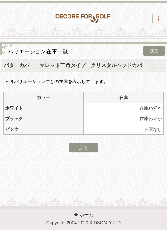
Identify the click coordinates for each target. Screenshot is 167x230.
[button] (158, 18)
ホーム (83, 214)
